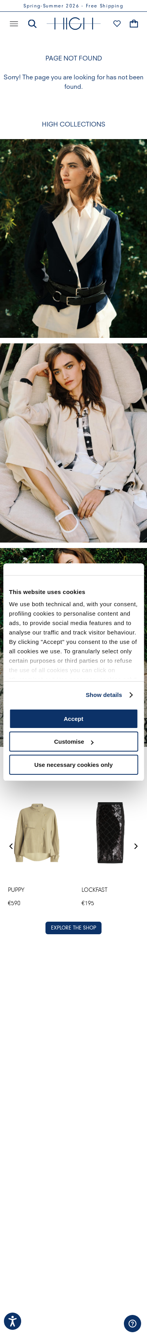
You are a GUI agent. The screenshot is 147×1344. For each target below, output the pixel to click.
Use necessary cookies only (73, 764)
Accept (73, 718)
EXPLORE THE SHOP (73, 927)
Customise (74, 741)
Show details (104, 694)
